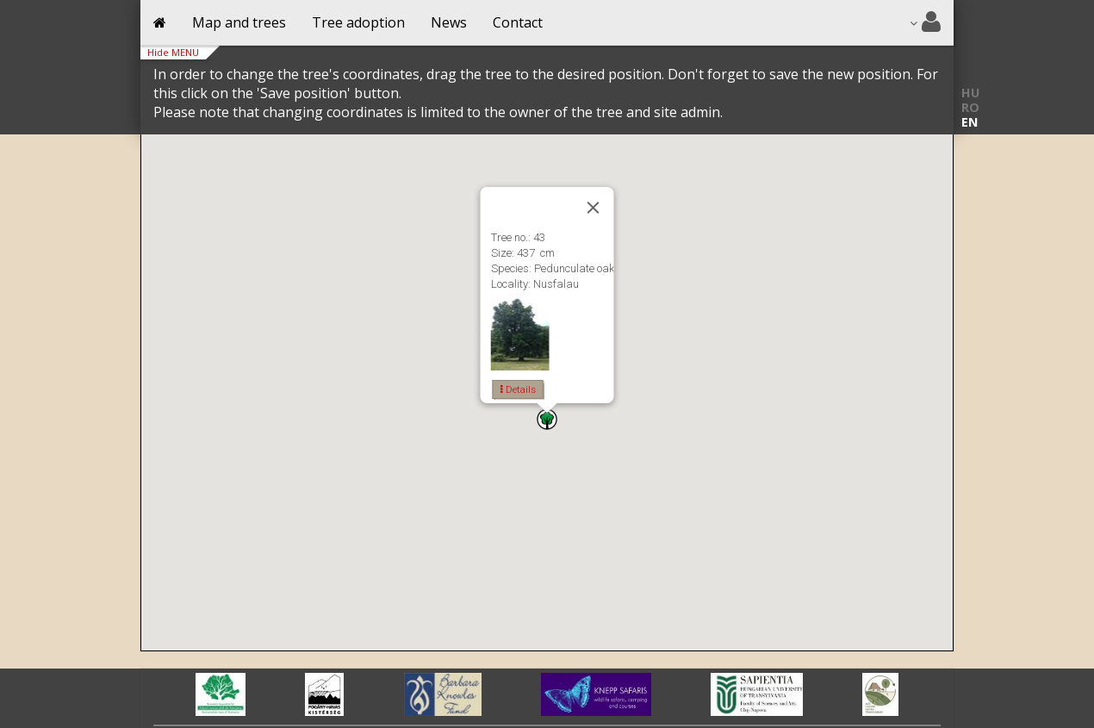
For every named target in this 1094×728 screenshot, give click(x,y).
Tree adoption (358, 22)
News (449, 22)
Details (518, 389)
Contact (518, 22)
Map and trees (239, 22)
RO (970, 107)
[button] (547, 419)
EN (969, 122)
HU (970, 92)
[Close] (593, 207)
